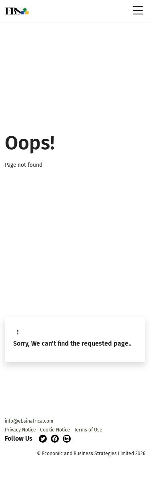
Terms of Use (88, 430)
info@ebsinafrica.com (29, 421)
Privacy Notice (20, 430)
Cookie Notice (55, 430)
